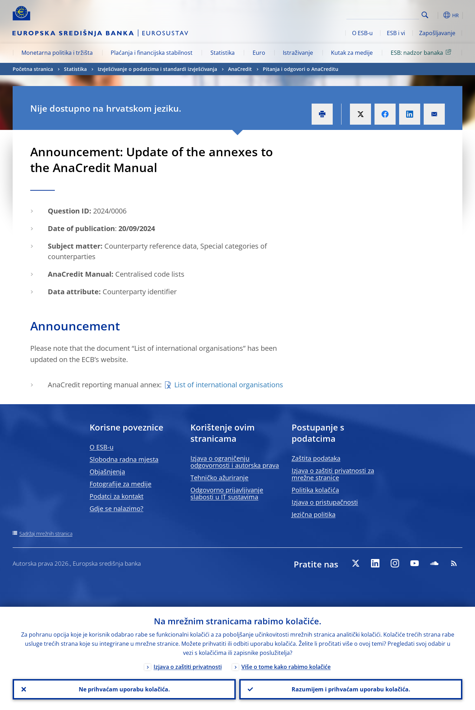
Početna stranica (33, 69)
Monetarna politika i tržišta (57, 53)
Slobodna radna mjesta (124, 459)
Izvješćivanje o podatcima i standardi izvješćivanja (157, 69)
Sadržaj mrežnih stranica (45, 533)
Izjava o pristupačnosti (325, 502)
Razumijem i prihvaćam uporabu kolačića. (351, 689)
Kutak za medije (352, 53)
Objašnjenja (107, 471)
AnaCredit (240, 69)
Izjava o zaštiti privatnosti (188, 667)
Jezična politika (314, 514)
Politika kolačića (315, 490)
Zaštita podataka (316, 458)
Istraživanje (298, 53)
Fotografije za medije (120, 484)
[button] (437, 15)
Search (425, 15)
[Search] (384, 14)
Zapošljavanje (437, 33)
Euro (259, 53)
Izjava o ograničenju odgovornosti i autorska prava (234, 461)
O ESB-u (362, 33)
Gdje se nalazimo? (116, 508)
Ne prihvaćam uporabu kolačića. (124, 689)
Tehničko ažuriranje (219, 477)
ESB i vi (396, 33)
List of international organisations (228, 384)
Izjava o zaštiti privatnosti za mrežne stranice (333, 474)
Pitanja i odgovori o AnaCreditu (300, 69)
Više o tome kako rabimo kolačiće (286, 667)
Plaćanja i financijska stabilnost (152, 53)
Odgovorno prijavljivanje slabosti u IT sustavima (226, 493)
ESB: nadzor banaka (422, 52)
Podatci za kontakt (116, 496)
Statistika (222, 53)
